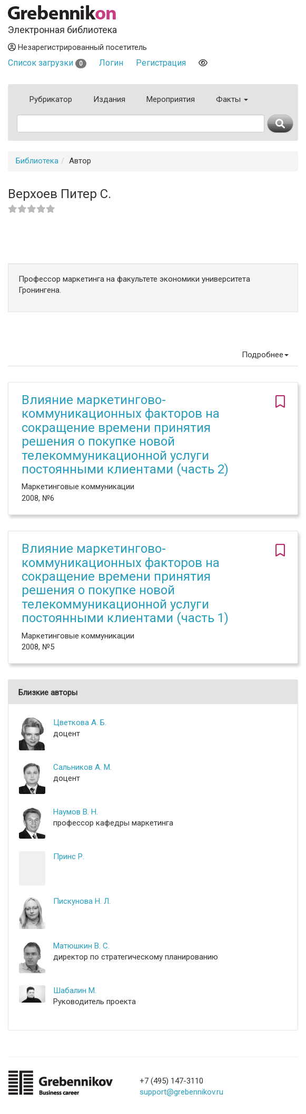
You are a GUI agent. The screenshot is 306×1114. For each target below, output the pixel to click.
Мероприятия (170, 99)
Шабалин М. (74, 990)
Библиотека (37, 161)
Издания (109, 99)
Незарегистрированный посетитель (77, 47)
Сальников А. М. (82, 767)
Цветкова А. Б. (79, 722)
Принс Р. (68, 856)
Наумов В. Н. (75, 812)
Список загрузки (47, 63)
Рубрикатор (50, 99)
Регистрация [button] (161, 63)
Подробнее (265, 354)
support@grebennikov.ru (181, 1092)
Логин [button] (111, 63)
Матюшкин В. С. (81, 946)
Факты (232, 99)
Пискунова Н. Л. (82, 901)
